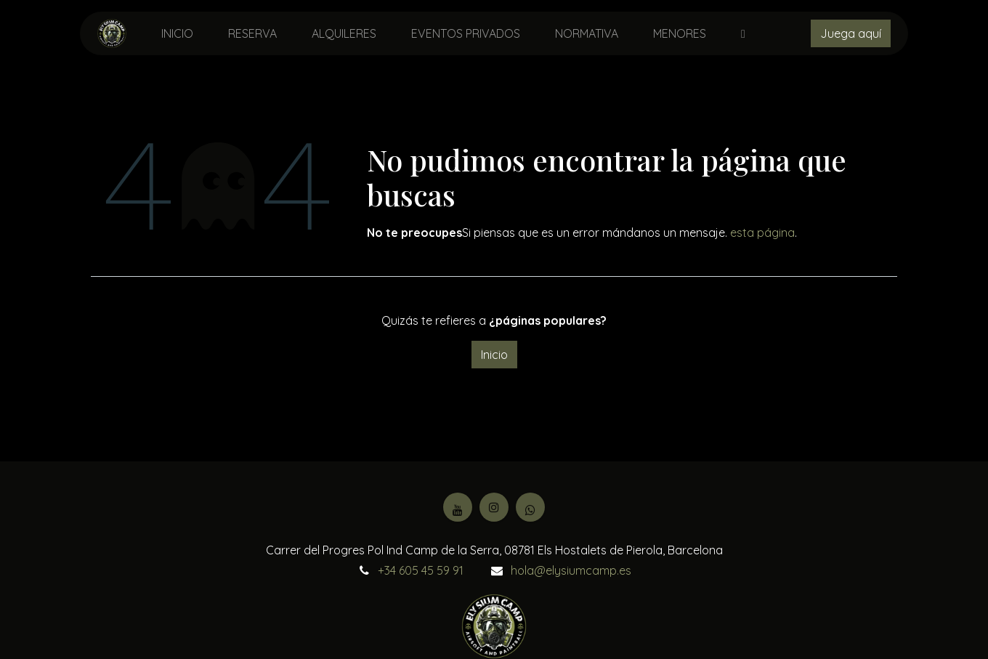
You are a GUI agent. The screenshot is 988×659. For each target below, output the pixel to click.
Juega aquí (850, 33)
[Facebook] (530, 507)
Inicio (494, 354)
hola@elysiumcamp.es (571, 570)
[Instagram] (494, 507)
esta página (762, 232)
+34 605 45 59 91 (420, 570)
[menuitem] (177, 33)
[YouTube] (457, 507)
